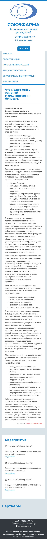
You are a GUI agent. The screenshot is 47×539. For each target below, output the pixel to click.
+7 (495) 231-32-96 (25, 521)
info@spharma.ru (24, 526)
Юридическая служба (14, 70)
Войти (23, 49)
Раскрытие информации (16, 65)
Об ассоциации (11, 59)
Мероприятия (10, 81)
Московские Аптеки (34, 423)
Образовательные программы (19, 76)
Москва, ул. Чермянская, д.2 (24, 523)
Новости (7, 53)
